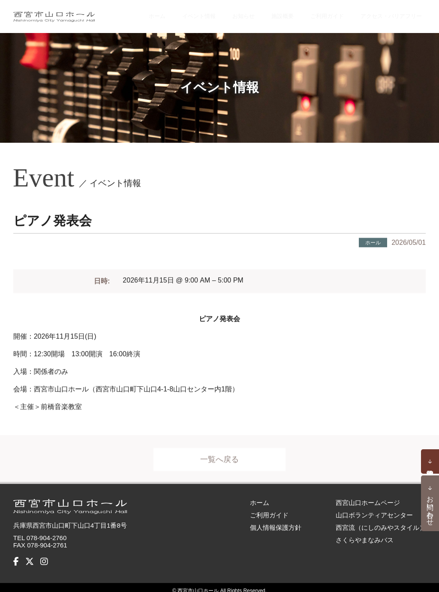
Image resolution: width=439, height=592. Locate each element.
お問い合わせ (430, 506)
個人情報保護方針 (275, 520)
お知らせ (242, 12)
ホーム (160, 12)
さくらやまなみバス (365, 533)
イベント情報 (199, 12)
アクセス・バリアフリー (388, 12)
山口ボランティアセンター (374, 508)
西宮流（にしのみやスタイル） (381, 520)
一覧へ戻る (219, 457)
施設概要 (278, 12)
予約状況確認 (430, 461)
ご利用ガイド (321, 12)
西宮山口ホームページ (368, 495)
